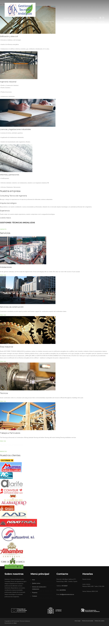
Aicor (15, 623)
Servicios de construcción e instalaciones (71, 21)
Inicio (38, 21)
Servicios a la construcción (12, 307)
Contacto (101, 21)
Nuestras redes (10, 566)
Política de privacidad (87, 620)
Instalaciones (6, 267)
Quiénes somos (48, 21)
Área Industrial (6, 347)
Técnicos (4, 393)
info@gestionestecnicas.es (67, 594)
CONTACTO (3, 229)
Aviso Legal (77, 620)
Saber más (3, 275)
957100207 (65, 586)
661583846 (63, 590)
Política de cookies (99, 620)
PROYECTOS (3, 451)
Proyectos (91, 21)
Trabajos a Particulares (10, 433)
